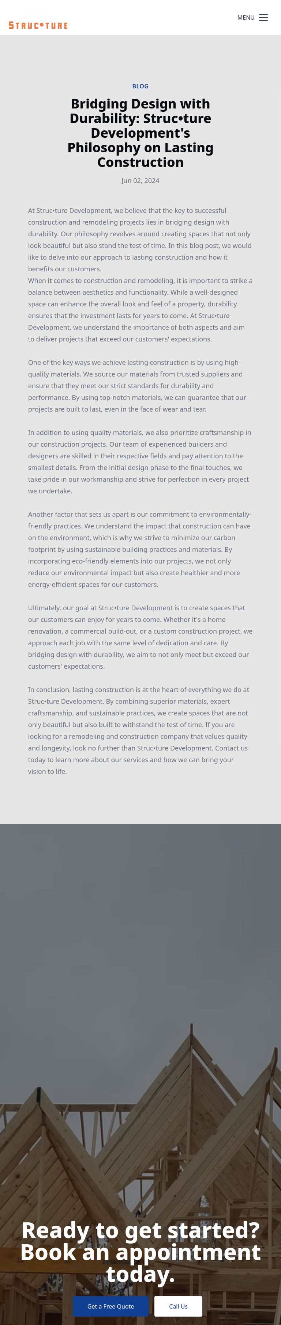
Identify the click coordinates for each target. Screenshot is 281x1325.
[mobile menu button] (263, 17)
